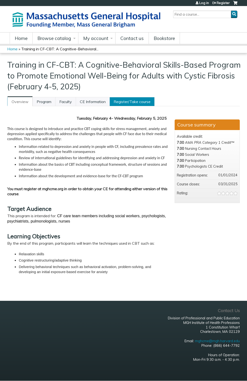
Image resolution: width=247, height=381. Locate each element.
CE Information (93, 101)
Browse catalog (54, 38)
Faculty (65, 101)
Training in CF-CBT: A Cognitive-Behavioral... (59, 48)
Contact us (132, 38)
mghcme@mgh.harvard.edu (217, 341)
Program (44, 101)
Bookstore (164, 38)
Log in (204, 3)
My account (95, 38)
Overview (20, 101)
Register (223, 3)
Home (21, 38)
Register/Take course (132, 101)
